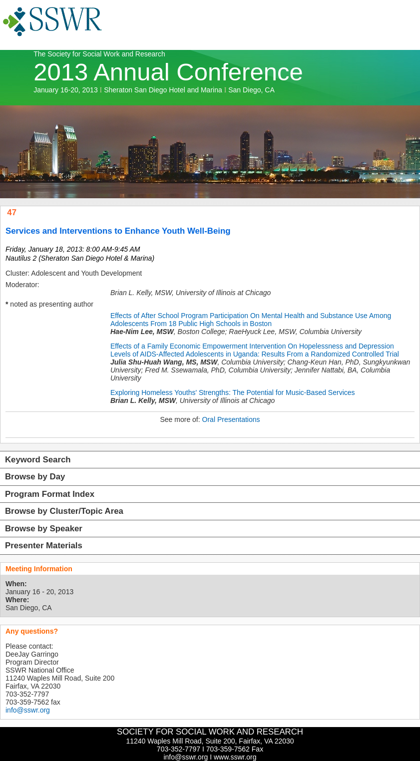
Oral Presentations (231, 419)
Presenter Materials (43, 545)
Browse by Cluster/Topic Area (64, 511)
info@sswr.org (27, 710)
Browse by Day (35, 476)
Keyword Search (38, 459)
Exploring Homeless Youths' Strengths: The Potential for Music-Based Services (232, 392)
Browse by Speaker (43, 528)
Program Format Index (49, 494)
